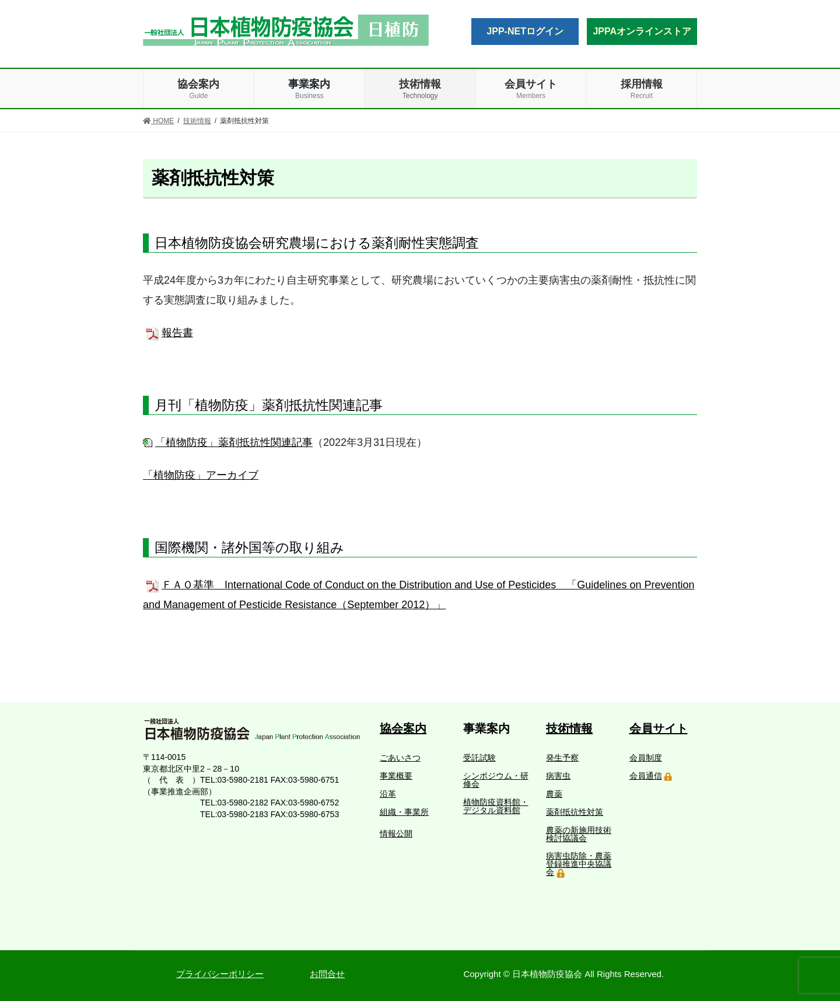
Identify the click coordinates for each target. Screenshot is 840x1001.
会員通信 (645, 775)
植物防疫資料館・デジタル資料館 (495, 806)
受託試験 (479, 757)
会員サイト (658, 728)
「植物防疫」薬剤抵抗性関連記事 (234, 442)
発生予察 (562, 757)
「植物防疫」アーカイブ (200, 475)
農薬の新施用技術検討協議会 (578, 834)
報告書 (177, 333)
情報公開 (396, 833)
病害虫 (558, 775)
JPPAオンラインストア (642, 31)
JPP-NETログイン (525, 31)
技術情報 (569, 728)
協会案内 (403, 728)
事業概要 (396, 775)
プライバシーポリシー (220, 974)
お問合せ (327, 974)
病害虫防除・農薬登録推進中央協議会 (578, 864)
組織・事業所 (404, 812)
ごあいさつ (400, 757)
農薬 (554, 793)
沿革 (388, 793)
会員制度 (645, 757)
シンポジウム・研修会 (495, 780)
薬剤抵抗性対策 (574, 812)
